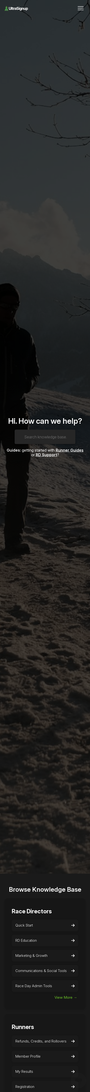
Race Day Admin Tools (45, 986)
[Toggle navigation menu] (80, 8)
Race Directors (32, 911)
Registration (45, 1087)
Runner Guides (70, 450)
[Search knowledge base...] (45, 436)
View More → (65, 997)
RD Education (45, 940)
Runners (23, 1027)
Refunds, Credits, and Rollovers (45, 1041)
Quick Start (45, 925)
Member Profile (45, 1056)
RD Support (46, 454)
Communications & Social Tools (45, 971)
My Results (45, 1071)
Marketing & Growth (45, 955)
